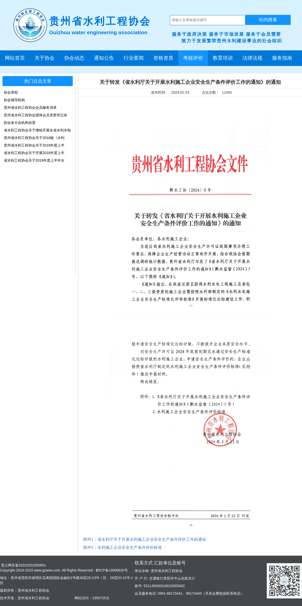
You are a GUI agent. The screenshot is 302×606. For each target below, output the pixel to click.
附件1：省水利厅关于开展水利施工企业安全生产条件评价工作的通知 (144, 539)
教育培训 (223, 58)
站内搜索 (268, 19)
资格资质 (163, 58)
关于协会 (44, 58)
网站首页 (15, 58)
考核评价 (193, 58)
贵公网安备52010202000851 (23, 565)
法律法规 (252, 58)
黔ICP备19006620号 (111, 570)
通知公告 (104, 58)
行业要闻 (134, 58)
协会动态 (74, 58)
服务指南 (282, 58)
